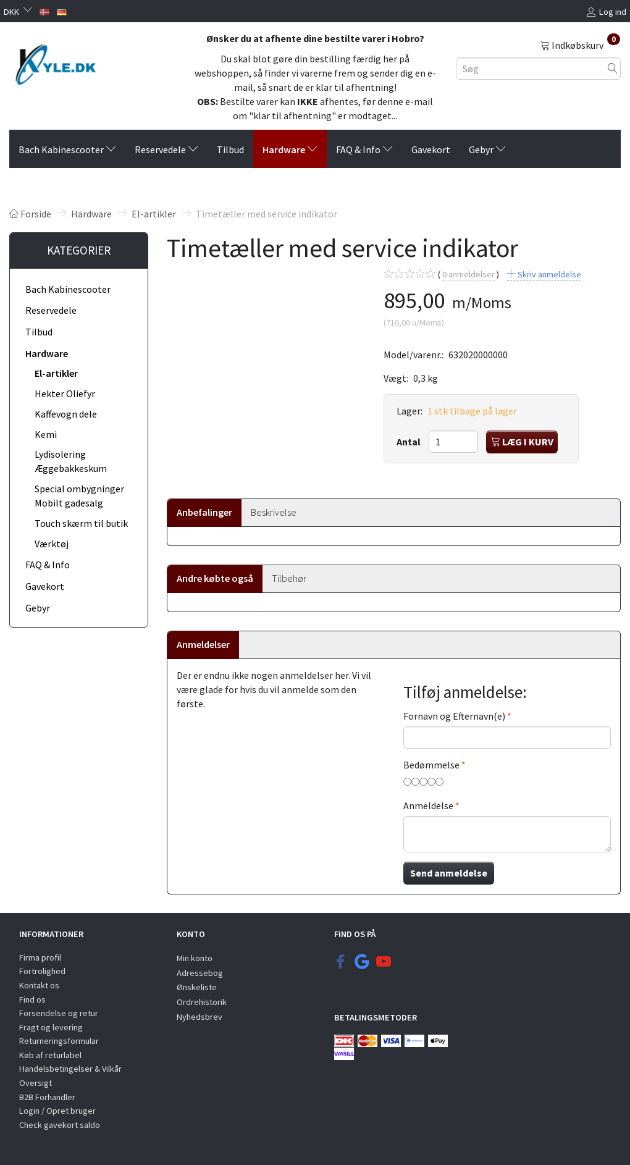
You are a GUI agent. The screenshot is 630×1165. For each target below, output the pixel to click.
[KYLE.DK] (56, 63)
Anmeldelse (428, 805)
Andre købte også (215, 578)
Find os (32, 999)
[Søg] (613, 68)
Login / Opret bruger (57, 1110)
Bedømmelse (431, 765)
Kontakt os (39, 985)
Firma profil (40, 957)
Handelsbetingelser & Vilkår (70, 1068)
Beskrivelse (273, 512)
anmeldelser (468, 274)
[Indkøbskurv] (580, 44)
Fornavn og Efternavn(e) (454, 716)
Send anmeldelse (448, 873)
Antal (409, 441)
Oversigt (35, 1082)
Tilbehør (289, 578)
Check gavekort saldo (59, 1124)
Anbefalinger (204, 512)
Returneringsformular (59, 1040)
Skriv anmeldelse (548, 274)
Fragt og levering (51, 1027)
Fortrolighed (42, 971)
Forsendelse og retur (58, 1013)
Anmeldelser (203, 644)
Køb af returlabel (50, 1055)
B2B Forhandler (47, 1097)
